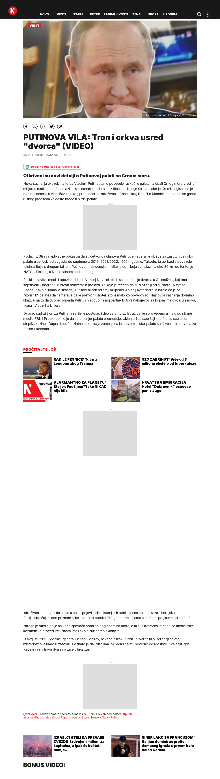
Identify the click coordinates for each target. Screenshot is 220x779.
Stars (78, 14)
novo (44, 14)
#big (48, 717)
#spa (64, 717)
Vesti (61, 14)
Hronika (170, 14)
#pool (56, 717)
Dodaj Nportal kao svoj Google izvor (52, 167)
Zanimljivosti (115, 14)
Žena (136, 14)
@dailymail (30, 714)
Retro (95, 14)
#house (39, 717)
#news (72, 717)
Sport (153, 14)
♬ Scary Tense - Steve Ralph (98, 717)
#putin (127, 714)
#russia (28, 717)
